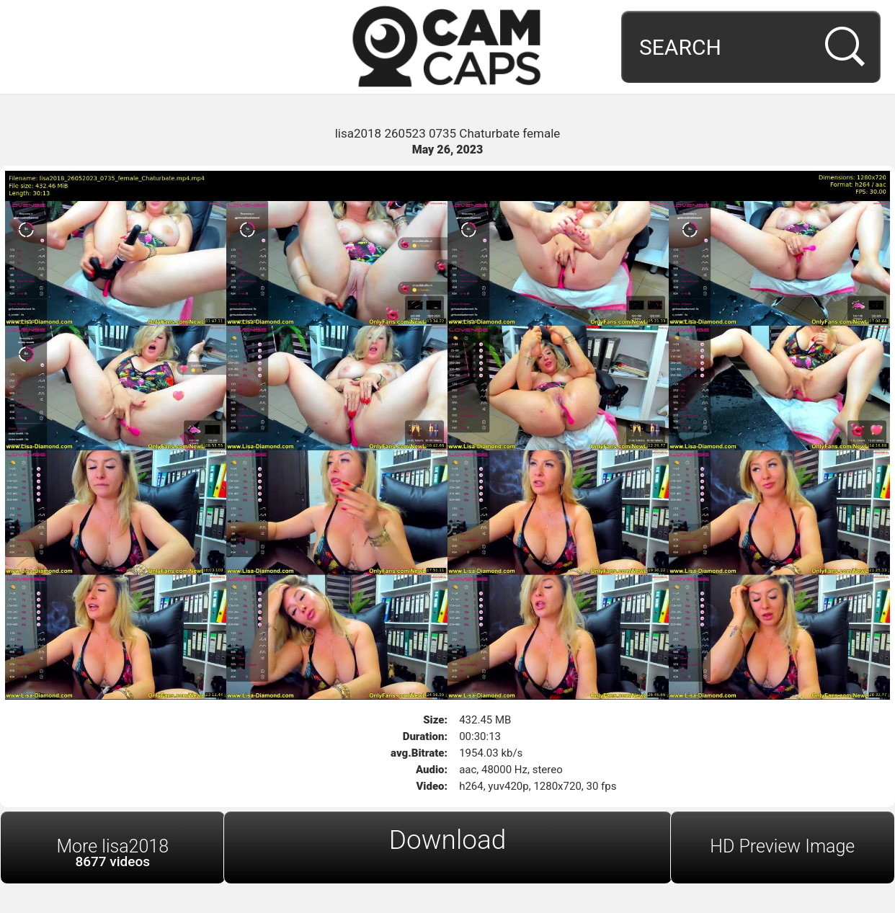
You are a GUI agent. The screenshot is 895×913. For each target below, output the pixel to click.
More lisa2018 (113, 853)
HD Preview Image (782, 846)
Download (448, 839)
